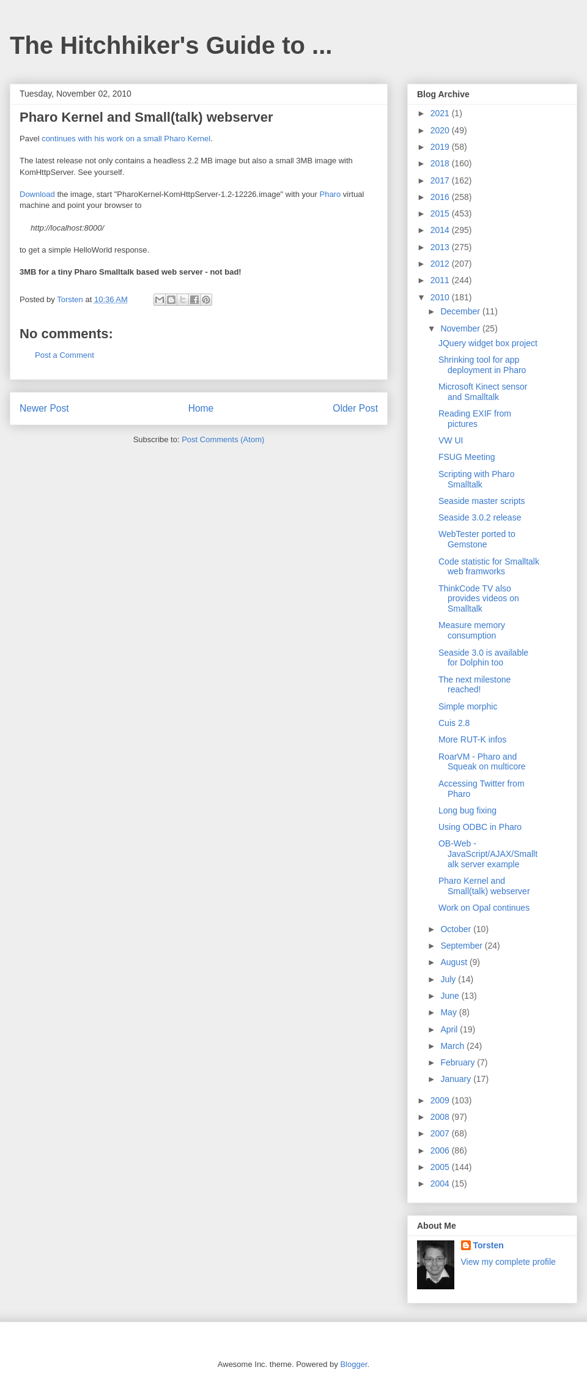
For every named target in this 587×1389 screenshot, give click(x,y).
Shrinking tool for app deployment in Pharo (482, 365)
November (461, 328)
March (453, 1046)
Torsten (488, 1245)
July (449, 979)
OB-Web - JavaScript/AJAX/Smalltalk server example (487, 854)
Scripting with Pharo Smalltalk (476, 479)
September (462, 945)
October (456, 929)
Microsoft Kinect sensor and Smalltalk (483, 392)
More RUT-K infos (472, 739)
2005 (441, 1167)
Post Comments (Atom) (223, 439)
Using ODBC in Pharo (480, 827)
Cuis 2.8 (454, 723)
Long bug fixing (467, 810)
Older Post (355, 408)
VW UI (450, 440)
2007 (441, 1133)
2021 (441, 113)
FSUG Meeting (466, 457)
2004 (441, 1183)
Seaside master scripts (481, 501)
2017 (441, 180)
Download (37, 194)
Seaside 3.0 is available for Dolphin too (483, 658)
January (456, 1079)
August (454, 962)
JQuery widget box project (487, 343)
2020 (441, 130)
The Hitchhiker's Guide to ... (171, 45)
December (461, 311)
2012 (441, 264)
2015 (441, 213)
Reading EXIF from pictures (474, 419)
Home (201, 408)
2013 (441, 247)
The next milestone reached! (474, 685)
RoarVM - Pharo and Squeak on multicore (482, 762)
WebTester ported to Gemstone (476, 539)
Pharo (330, 194)
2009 (441, 1100)
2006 (441, 1150)
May (449, 1012)
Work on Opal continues (484, 908)
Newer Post (44, 408)
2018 (441, 163)
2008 (441, 1117)
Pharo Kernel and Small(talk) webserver (484, 886)
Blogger (353, 1364)
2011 (441, 280)
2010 (441, 297)
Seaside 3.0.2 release (479, 517)
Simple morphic (467, 706)
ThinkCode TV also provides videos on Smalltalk (478, 598)
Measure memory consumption (471, 630)
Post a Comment (64, 355)
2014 (441, 230)
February (458, 1062)
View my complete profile (508, 1262)
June (450, 996)
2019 (441, 147)
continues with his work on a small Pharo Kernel (126, 138)
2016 (441, 197)
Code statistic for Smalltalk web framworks (488, 567)
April (450, 1029)
